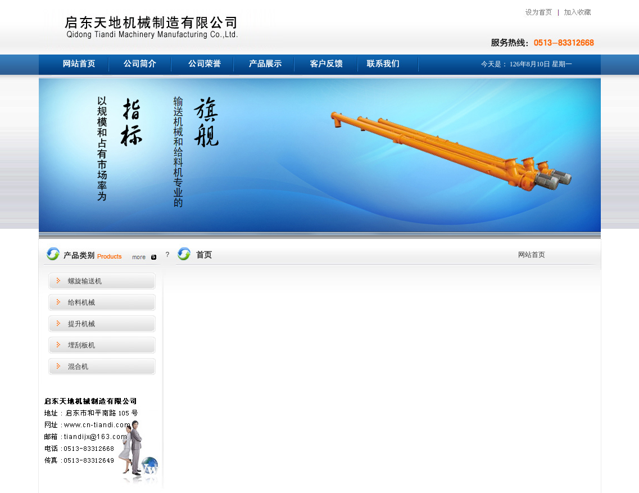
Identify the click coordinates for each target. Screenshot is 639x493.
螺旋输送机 (85, 281)
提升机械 (81, 324)
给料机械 (81, 302)
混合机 (78, 366)
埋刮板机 (81, 345)
